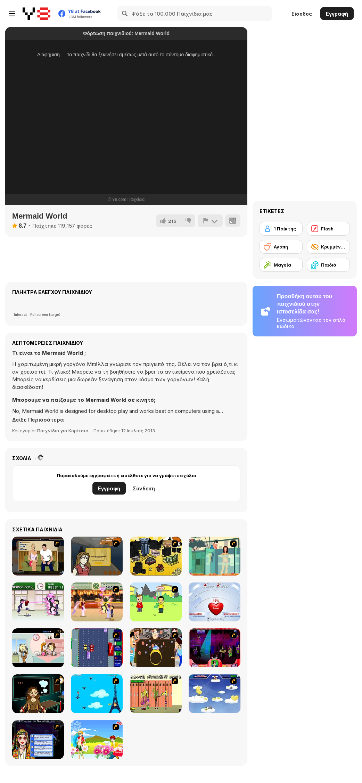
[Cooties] (156, 693)
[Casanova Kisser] (214, 647)
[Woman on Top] (97, 693)
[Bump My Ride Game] (97, 647)
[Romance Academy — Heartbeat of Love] (38, 601)
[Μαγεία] (281, 265)
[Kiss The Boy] (97, 739)
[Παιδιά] (328, 265)
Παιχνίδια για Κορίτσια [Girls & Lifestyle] (63, 430)
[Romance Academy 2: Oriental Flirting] (97, 601)
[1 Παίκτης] (281, 229)
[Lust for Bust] (38, 556)
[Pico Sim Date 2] (156, 556)
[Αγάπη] (281, 247)
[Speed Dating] (38, 739)
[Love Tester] (214, 601)
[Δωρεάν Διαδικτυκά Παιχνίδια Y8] (36, 13)
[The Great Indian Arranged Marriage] (156, 647)
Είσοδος (301, 14)
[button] (38, 420)
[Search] (125, 13)
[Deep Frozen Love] (38, 693)
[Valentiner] (214, 693)
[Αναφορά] (210, 220)
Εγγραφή (337, 14)
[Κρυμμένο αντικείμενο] (328, 247)
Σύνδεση (144, 488)
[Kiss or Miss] (156, 601)
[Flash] (328, 229)
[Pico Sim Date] (97, 556)
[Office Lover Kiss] (38, 647)
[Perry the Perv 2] (214, 556)
